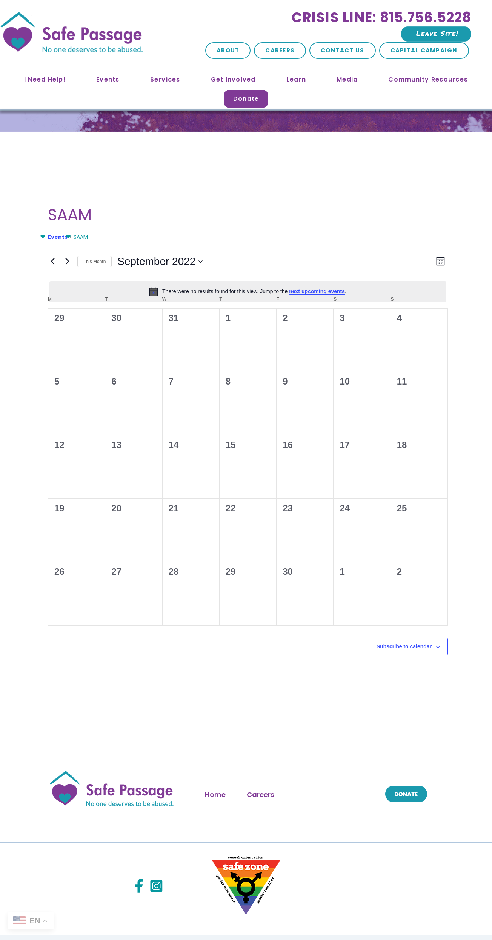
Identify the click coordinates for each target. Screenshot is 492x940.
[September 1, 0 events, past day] (248, 312)
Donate (246, 98)
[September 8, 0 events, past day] (248, 372)
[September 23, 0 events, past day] (307, 491)
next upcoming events (190, 236)
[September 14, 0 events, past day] (188, 431)
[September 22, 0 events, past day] (248, 491)
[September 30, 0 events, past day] (307, 550)
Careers (280, 50)
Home (215, 761)
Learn (296, 79)
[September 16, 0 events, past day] (307, 431)
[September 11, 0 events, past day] (427, 372)
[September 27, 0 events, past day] (128, 550)
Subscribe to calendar (243, 643)
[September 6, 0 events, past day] (128, 372)
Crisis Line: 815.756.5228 (381, 17)
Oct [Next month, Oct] (450, 619)
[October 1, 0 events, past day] (367, 550)
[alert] (248, 237)
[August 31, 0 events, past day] (188, 312)
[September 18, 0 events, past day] (427, 431)
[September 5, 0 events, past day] (69, 372)
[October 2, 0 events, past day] (427, 550)
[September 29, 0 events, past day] (248, 550)
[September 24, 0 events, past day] (367, 491)
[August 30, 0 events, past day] (128, 312)
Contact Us (342, 50)
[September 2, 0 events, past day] (307, 312)
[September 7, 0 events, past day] (188, 372)
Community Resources (428, 79)
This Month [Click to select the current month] (248, 619)
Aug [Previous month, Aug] (46, 619)
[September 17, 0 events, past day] (367, 431)
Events (108, 79)
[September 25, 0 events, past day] (427, 491)
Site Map (172, 917)
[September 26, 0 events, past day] (69, 550)
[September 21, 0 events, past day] (188, 491)
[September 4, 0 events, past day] (427, 312)
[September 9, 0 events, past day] (307, 372)
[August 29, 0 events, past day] (69, 312)
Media (347, 79)
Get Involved (233, 79)
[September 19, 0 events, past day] (69, 491)
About (228, 50)
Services (165, 79)
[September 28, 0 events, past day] (188, 550)
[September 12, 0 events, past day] (69, 431)
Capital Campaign (424, 50)
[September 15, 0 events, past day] (248, 431)
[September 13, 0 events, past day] (128, 431)
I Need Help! (45, 79)
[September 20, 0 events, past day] (128, 491)
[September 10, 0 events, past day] (367, 372)
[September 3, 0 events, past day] (367, 312)
